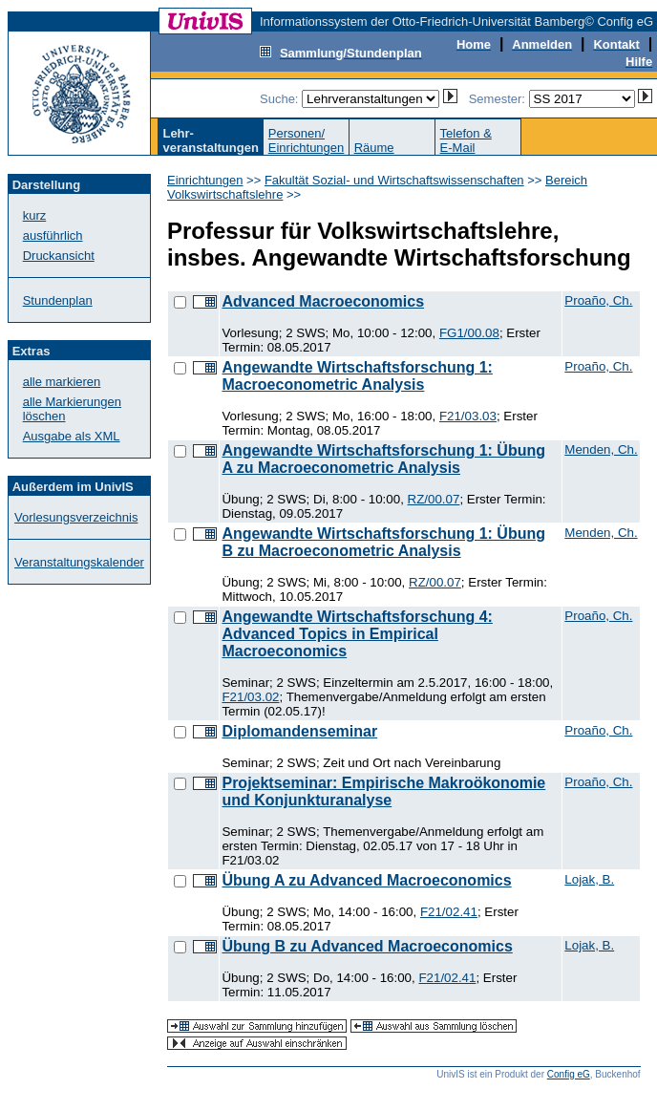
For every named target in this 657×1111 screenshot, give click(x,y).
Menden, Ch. (600, 449)
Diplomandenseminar (299, 731)
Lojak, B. (589, 879)
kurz (35, 215)
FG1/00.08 (469, 333)
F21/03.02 (250, 697)
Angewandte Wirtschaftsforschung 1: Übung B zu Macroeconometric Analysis (383, 542)
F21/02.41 (448, 912)
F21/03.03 (468, 416)
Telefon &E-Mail (466, 140)
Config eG (568, 1074)
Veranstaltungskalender (79, 562)
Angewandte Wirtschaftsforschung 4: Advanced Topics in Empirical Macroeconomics (357, 634)
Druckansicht (59, 255)
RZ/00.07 (434, 499)
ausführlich (53, 235)
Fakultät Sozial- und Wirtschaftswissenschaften (394, 180)
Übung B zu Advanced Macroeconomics (367, 946)
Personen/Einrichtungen (306, 140)
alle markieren (62, 381)
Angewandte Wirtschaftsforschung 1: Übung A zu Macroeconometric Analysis (383, 459)
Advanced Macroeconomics (323, 301)
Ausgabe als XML (71, 436)
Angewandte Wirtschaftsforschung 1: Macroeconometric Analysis (357, 376)
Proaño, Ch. (598, 300)
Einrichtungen (205, 180)
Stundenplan (58, 300)
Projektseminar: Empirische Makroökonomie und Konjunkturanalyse (383, 791)
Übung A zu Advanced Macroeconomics (366, 880)
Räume (374, 147)
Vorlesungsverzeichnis (76, 517)
